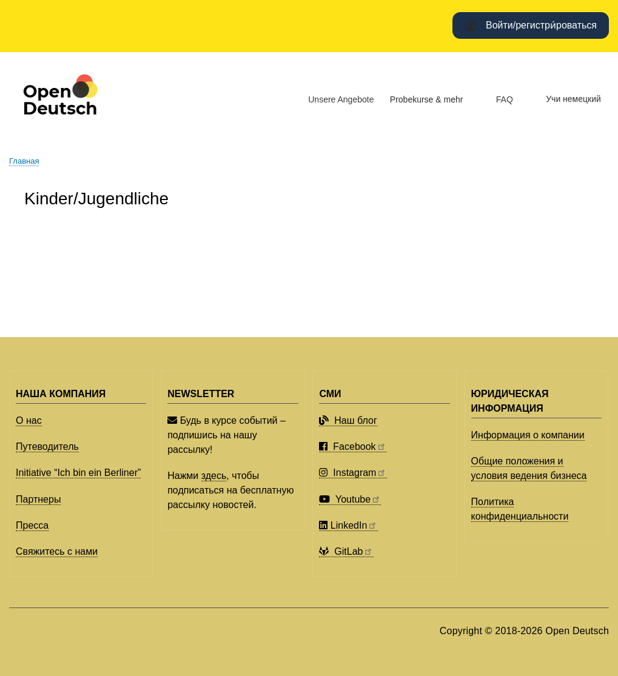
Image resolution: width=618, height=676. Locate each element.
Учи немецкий (573, 99)
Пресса (32, 525)
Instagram (352, 472)
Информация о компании (528, 435)
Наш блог (348, 420)
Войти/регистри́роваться (541, 25)
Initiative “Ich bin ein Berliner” (78, 472)
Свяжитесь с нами (57, 551)
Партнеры (38, 499)
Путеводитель (47, 446)
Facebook (352, 446)
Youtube (350, 499)
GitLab (346, 551)
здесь (214, 475)
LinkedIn (348, 525)
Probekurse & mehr (426, 99)
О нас (29, 420)
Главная (24, 161)
